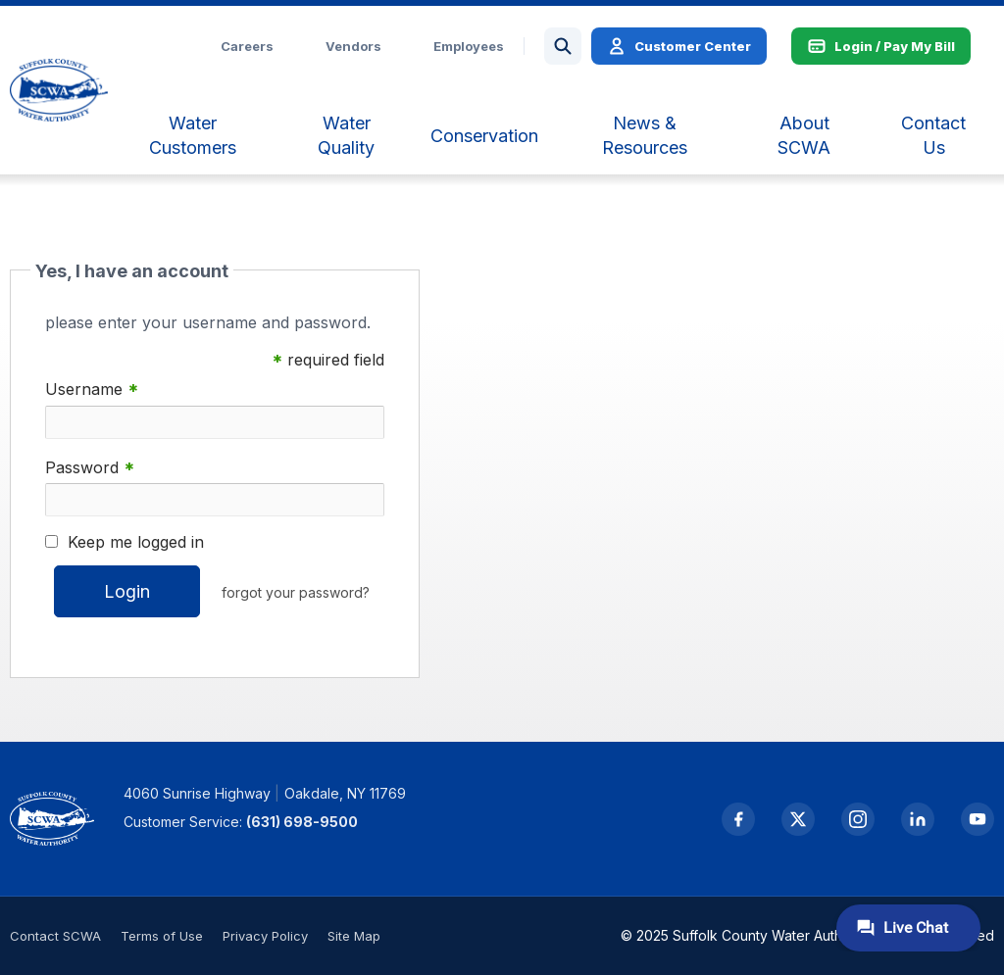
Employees (468, 46)
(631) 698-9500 (302, 821)
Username (91, 389)
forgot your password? (296, 592)
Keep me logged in (136, 542)
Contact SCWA (55, 936)
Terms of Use (162, 936)
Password (89, 468)
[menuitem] (192, 135)
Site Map (353, 936)
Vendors (353, 46)
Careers (247, 46)
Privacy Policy (265, 936)
